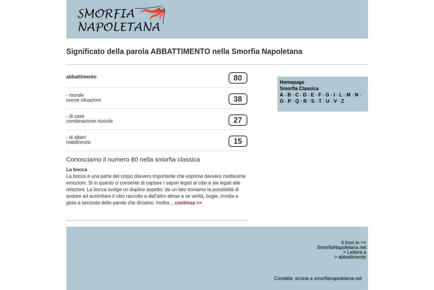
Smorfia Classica (299, 88)
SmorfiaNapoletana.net (341, 247)
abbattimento (352, 257)
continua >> (188, 202)
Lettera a (356, 252)
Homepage (292, 82)
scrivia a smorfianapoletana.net (328, 278)
